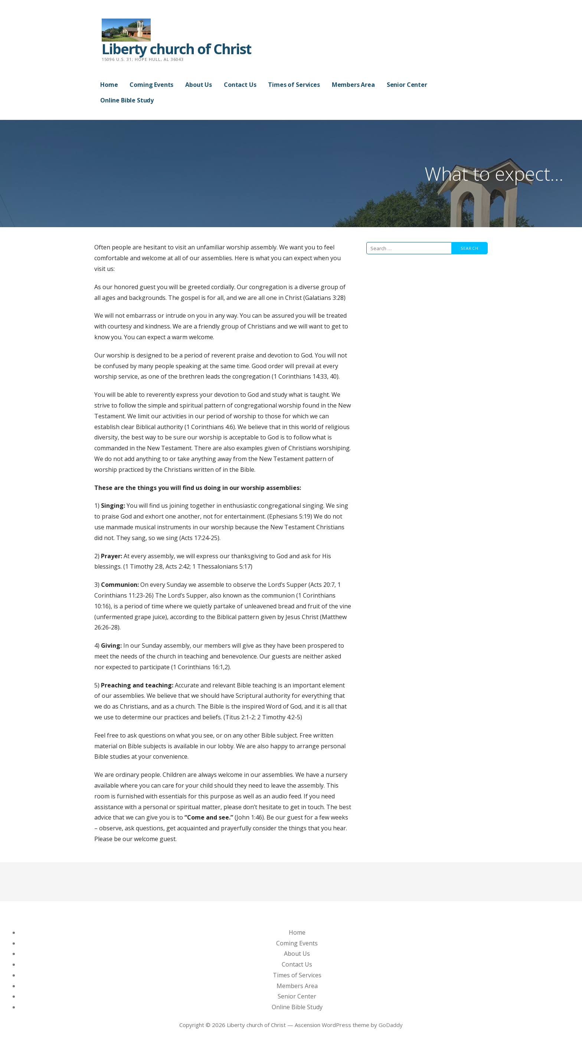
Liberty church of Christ (176, 48)
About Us (198, 85)
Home (109, 85)
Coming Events (151, 85)
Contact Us (240, 85)
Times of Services (294, 85)
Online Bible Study (127, 100)
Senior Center (407, 85)
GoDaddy (391, 1025)
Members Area (353, 85)
